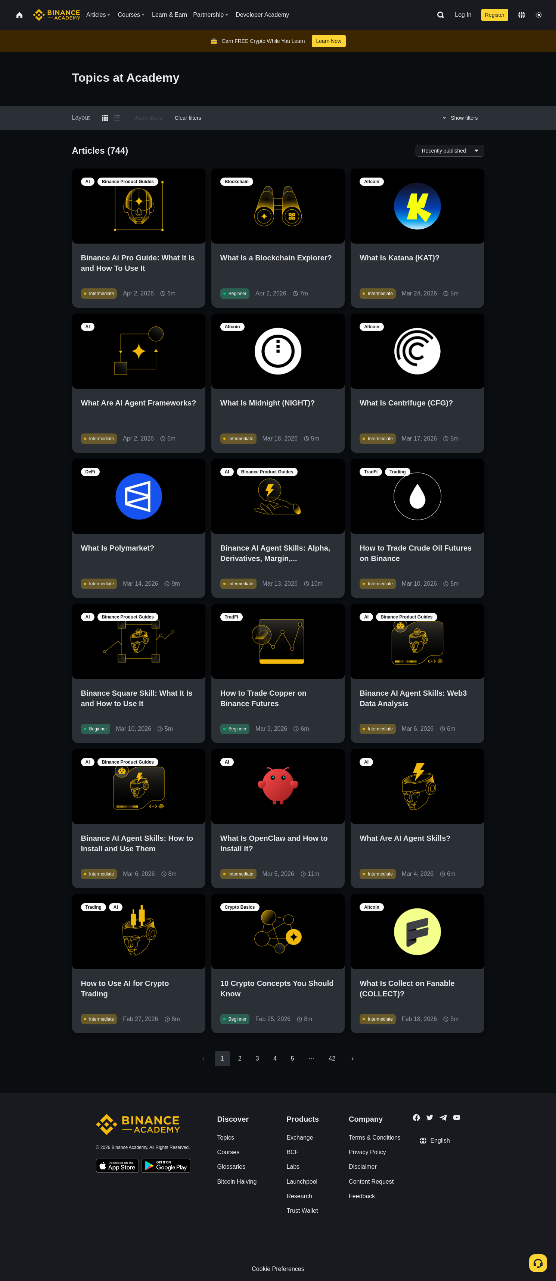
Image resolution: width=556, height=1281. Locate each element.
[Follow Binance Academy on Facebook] (416, 1117)
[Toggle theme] (539, 14)
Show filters (459, 118)
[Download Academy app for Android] (166, 1167)
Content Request (371, 1181)
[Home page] (56, 15)
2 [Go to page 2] (240, 1058)
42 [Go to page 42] (332, 1058)
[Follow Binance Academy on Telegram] (443, 1117)
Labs (292, 1166)
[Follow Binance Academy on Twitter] (430, 1118)
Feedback (362, 1196)
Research (299, 1196)
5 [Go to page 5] (292, 1058)
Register (494, 15)
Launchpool (301, 1181)
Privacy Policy (367, 1152)
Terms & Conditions (375, 1137)
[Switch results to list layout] (117, 118)
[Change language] (522, 15)
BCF (292, 1152)
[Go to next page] (352, 1058)
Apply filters (148, 118)
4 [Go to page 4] (275, 1058)
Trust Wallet (302, 1211)
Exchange (299, 1137)
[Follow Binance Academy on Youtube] (456, 1117)
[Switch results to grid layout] (105, 118)
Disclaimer (363, 1166)
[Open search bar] (438, 15)
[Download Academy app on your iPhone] (117, 1167)
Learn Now (329, 41)
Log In (463, 15)
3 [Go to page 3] (257, 1058)
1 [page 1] (222, 1058)
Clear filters (188, 118)
